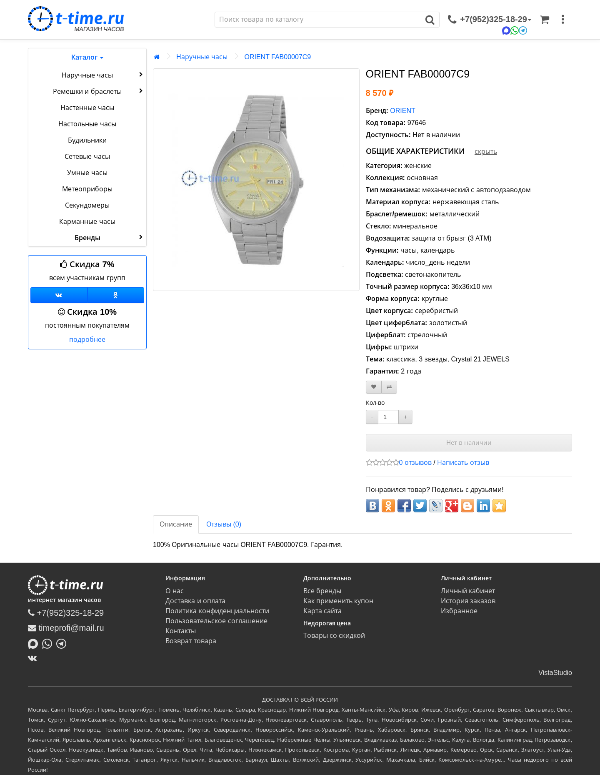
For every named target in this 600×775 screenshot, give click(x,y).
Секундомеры (87, 205)
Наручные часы (103, 74)
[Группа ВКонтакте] (59, 295)
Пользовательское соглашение (216, 621)
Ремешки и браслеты (99, 91)
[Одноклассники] (116, 295)
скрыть (486, 151)
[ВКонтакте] (34, 657)
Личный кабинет (468, 590)
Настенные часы (87, 107)
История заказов (468, 600)
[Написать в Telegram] (63, 642)
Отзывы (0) (223, 524)
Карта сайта (322, 610)
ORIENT (402, 110)
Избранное (459, 610)
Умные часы (87, 172)
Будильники (87, 140)
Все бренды (322, 590)
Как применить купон (338, 600)
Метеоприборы (87, 189)
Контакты (180, 631)
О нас (174, 590)
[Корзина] (544, 19)
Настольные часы (87, 124)
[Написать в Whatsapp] (49, 642)
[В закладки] (374, 387)
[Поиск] (318, 20)
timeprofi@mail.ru (66, 627)
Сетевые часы (87, 156)
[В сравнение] (389, 387)
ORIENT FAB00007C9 (277, 56)
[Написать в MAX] (35, 642)
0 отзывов (415, 462)
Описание (176, 524)
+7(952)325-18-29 (66, 612)
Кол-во (375, 402)
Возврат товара (190, 641)
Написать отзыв (463, 462)
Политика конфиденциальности (217, 610)
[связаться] (489, 19)
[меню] (563, 19)
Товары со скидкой (334, 635)
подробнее (87, 339)
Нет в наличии (469, 442)
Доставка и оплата (195, 600)
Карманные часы (87, 221)
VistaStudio (555, 672)
